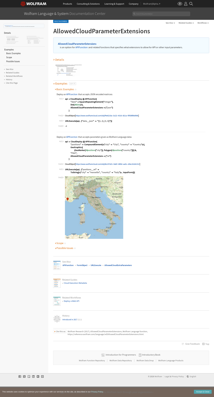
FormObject (82, 265)
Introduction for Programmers (120, 364)
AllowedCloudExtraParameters (118, 265)
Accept (202, 394)
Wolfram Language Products (170, 370)
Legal (167, 386)
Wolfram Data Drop (145, 370)
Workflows (202, 22)
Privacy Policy (178, 386)
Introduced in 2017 (72, 319)
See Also (169, 22)
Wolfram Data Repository (121, 370)
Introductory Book (151, 364)
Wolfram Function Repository (92, 370)
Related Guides (185, 22)
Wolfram (158, 386)
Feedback (192, 343)
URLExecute (96, 265)
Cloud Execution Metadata (75, 283)
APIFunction (10, 26)
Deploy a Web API (71, 301)
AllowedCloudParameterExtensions (9, 25)
